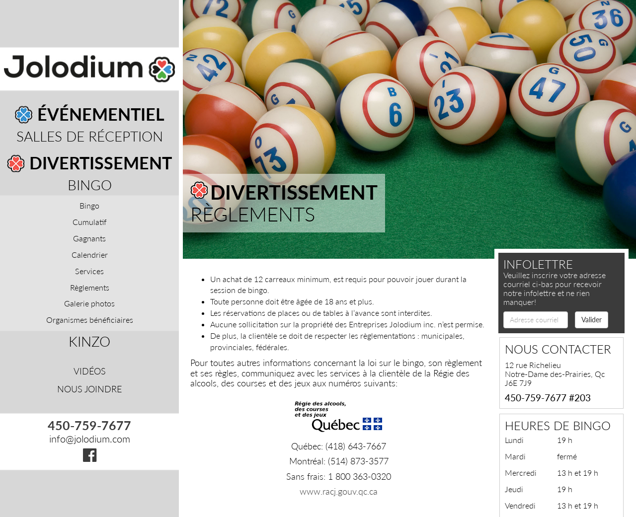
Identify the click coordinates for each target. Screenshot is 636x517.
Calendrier (90, 254)
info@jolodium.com (89, 439)
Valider (591, 319)
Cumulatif (89, 222)
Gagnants (89, 238)
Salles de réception (89, 136)
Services (89, 271)
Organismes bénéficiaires (89, 320)
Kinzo (89, 341)
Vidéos (90, 371)
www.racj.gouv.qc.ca (339, 491)
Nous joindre (89, 388)
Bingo (90, 184)
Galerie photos (89, 303)
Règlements (89, 287)
